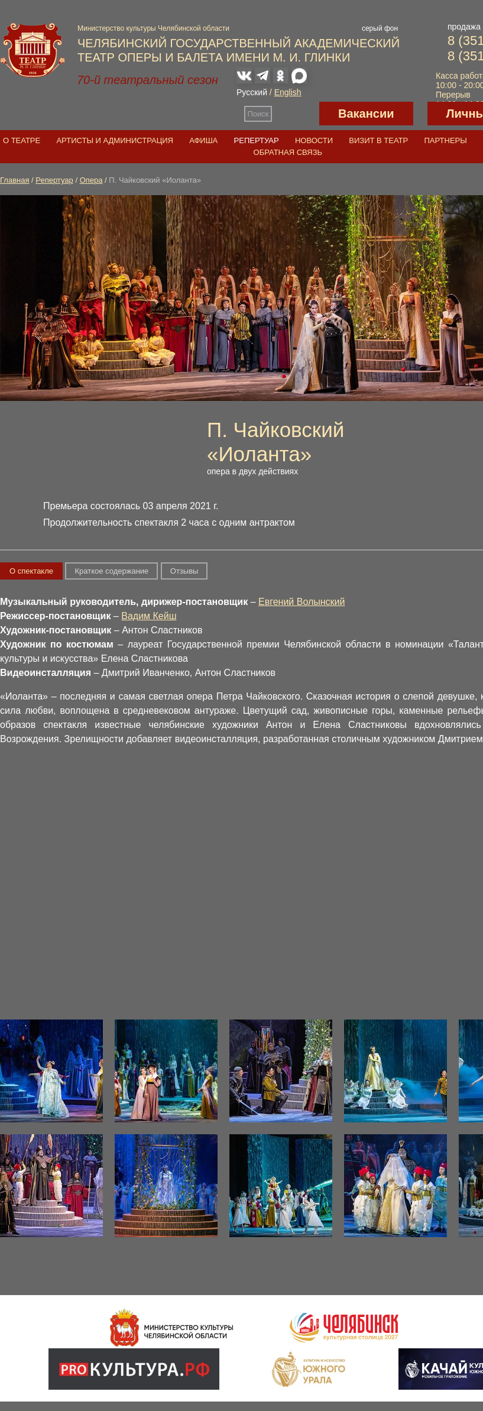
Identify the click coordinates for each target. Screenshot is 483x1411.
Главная (14, 180)
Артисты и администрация (114, 140)
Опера (91, 180)
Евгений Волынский (301, 602)
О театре (21, 140)
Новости (314, 140)
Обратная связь (288, 152)
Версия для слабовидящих (295, 113)
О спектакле (31, 571)
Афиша (203, 140)
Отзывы (184, 571)
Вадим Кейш (148, 616)
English (288, 92)
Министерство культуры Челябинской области (153, 28)
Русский (251, 92)
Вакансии (366, 113)
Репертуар (256, 140)
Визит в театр (378, 140)
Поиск (258, 113)
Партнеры (445, 140)
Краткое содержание (111, 571)
